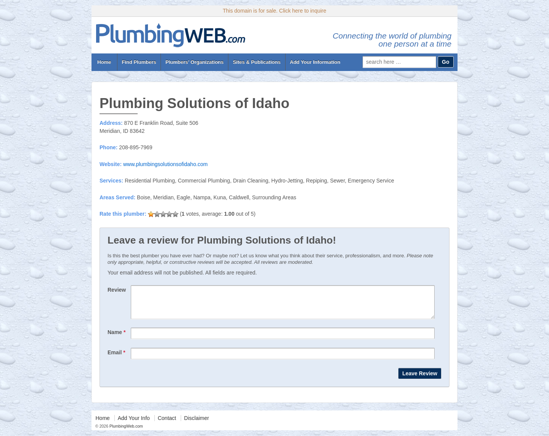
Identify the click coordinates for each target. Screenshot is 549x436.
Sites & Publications (257, 62)
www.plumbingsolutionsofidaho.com (165, 164)
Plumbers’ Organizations (194, 62)
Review (117, 290)
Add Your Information (315, 62)
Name (116, 338)
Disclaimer (196, 424)
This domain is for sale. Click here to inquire (274, 11)
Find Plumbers (139, 62)
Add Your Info (134, 424)
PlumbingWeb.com (125, 432)
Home (104, 62)
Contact (167, 424)
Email (116, 358)
